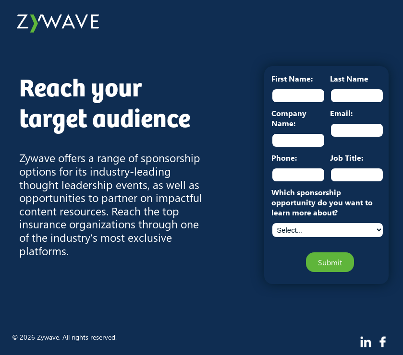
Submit (330, 262)
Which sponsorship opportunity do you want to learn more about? (322, 202)
